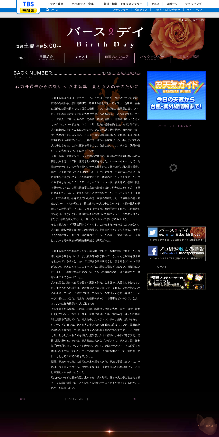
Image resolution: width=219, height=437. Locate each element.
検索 (55, 9)
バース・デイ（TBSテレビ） (176, 125)
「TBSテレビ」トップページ (28, 4)
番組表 (28, 10)
